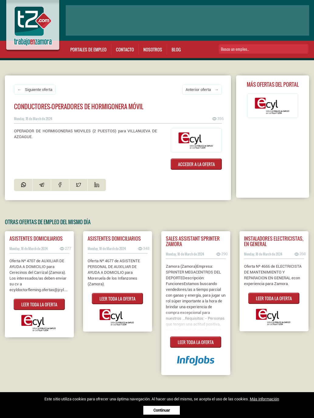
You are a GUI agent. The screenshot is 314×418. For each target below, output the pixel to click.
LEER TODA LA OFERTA (39, 304)
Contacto (125, 49)
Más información (264, 399)
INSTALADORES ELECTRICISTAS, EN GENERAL (273, 241)
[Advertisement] (187, 20)
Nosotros (152, 49)
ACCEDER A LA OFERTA (196, 164)
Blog (176, 49)
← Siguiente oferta (34, 89)
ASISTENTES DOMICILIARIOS (36, 238)
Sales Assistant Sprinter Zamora (193, 241)
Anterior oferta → (202, 89)
